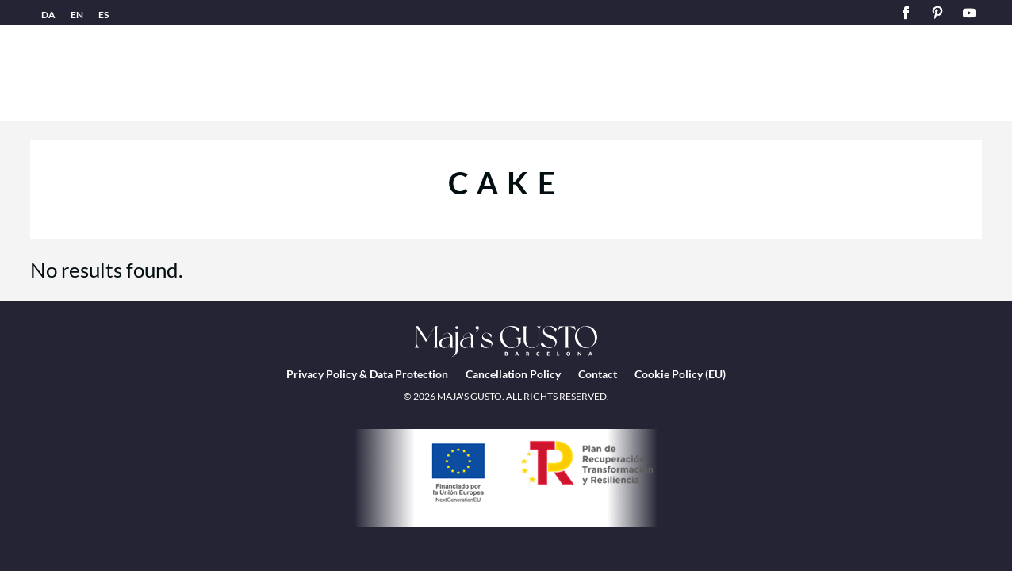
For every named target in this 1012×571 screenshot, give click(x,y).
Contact (597, 374)
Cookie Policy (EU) (680, 374)
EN (77, 15)
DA (48, 15)
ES (103, 15)
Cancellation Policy (513, 374)
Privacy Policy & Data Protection (367, 374)
